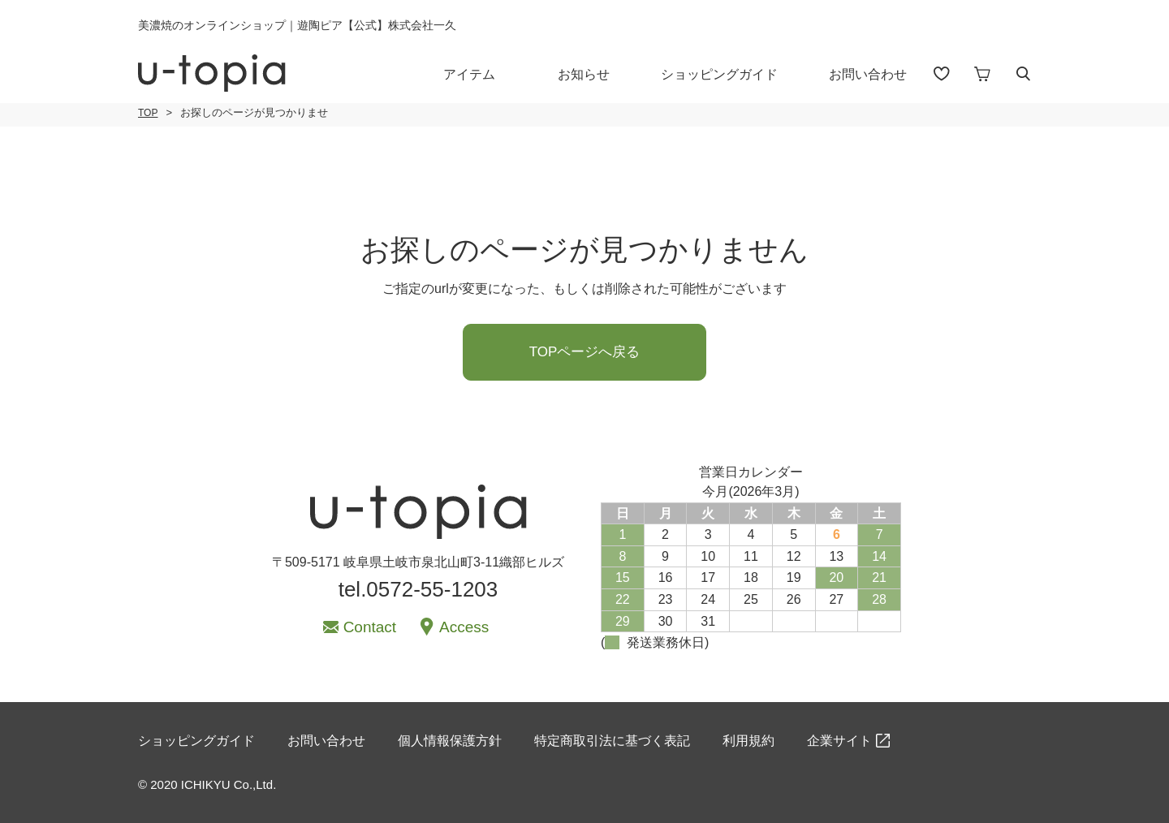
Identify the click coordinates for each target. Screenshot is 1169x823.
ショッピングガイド (719, 74)
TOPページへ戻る (585, 352)
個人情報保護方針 (450, 741)
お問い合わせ (868, 74)
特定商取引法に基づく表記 (612, 741)
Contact (369, 627)
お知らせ (584, 74)
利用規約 (748, 741)
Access (464, 627)
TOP (147, 112)
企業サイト (839, 741)
